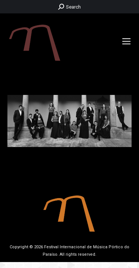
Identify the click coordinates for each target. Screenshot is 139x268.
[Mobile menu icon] (126, 41)
